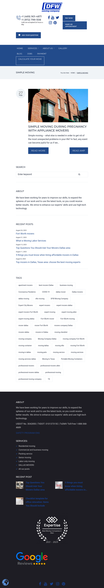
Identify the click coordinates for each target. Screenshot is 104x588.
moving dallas (43, 338)
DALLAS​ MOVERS (26, 458)
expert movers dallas (64, 298)
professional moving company (30, 372)
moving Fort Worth (77, 338)
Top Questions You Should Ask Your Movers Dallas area (43, 240)
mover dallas (23, 318)
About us (49, 46)
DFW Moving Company (59, 291)
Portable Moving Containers (71, 352)
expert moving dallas (26, 312)
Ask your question (28, 33)
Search (85, 167)
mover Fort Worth (41, 318)
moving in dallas (25, 345)
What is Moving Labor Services (31, 233)
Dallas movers (77, 285)
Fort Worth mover (47, 312)
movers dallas (24, 325)
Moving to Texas (48, 352)
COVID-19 (45, 285)
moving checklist (60, 325)
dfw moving (39, 291)
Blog (77, 46)
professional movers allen (50, 358)
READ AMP (78, 143)
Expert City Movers (26, 298)
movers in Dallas (42, 325)
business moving (66, 278)
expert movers (44, 298)
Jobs (19, 52)
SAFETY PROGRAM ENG (28, 425)
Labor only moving (27, 454)
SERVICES (33, 46)
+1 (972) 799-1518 (31, 20)
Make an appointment (74, 24)
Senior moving (25, 450)
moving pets (42, 345)
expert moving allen (69, 305)
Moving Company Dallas (47, 332)
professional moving (53, 365)
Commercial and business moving (33, 442)
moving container (25, 338)
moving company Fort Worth (73, 332)
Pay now (68, 18)
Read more (39, 143)
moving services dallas (27, 352)
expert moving (49, 305)
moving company (25, 332)
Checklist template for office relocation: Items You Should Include (37, 495)
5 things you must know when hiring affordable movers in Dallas (47, 247)
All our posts (24, 462)
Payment (32, 52)
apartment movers (26, 278)
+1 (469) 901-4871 (31, 16)
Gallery (64, 46)
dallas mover (61, 285)
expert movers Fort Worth (28, 305)
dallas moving (24, 291)
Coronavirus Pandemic (27, 285)
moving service (59, 345)
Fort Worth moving (67, 312)
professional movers (26, 358)
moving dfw (59, 338)
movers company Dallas (63, 318)
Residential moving (27, 439)
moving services (77, 345)
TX (49, 372)
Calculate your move (55, 52)
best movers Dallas (46, 278)
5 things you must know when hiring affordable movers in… (76, 479)
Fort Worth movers (25, 226)
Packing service (25, 446)
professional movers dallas (29, 365)
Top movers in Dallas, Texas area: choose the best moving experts (48, 255)
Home (20, 46)
